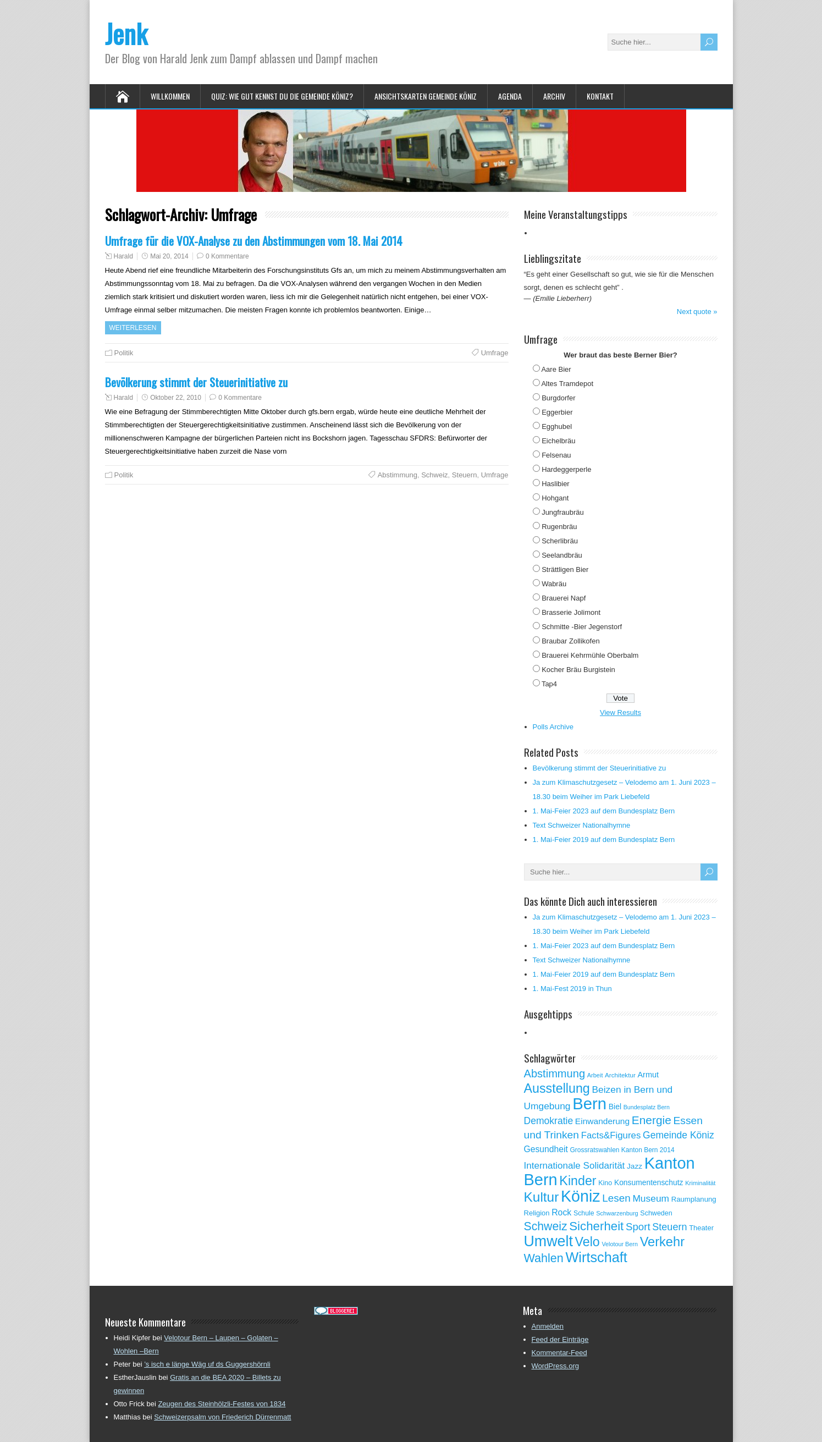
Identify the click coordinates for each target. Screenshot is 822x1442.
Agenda (510, 96)
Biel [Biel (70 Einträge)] (615, 1106)
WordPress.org (555, 1366)
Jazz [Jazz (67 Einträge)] (634, 1166)
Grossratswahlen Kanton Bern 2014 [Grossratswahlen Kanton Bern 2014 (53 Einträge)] (622, 1150)
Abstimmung (397, 475)
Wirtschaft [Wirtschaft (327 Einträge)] (596, 1257)
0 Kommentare (227, 256)
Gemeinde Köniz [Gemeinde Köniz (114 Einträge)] (678, 1135)
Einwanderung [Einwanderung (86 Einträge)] (602, 1121)
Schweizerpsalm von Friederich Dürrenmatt (222, 1417)
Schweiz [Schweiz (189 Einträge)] (545, 1226)
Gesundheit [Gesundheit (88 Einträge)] (546, 1149)
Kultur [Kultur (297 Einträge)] (541, 1197)
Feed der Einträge (560, 1339)
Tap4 (549, 684)
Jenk (126, 33)
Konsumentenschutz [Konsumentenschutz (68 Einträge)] (648, 1182)
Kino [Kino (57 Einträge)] (605, 1183)
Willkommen (170, 96)
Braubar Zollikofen (571, 641)
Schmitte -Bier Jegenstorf (582, 627)
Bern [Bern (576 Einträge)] (589, 1103)
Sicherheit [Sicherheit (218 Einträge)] (596, 1226)
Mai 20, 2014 (169, 256)
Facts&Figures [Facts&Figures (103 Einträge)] (611, 1135)
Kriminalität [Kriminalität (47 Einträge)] (700, 1183)
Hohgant (555, 498)
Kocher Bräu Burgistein (578, 669)
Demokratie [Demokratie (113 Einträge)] (548, 1120)
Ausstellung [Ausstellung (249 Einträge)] (557, 1088)
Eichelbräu (558, 441)
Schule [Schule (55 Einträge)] (583, 1213)
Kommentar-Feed (559, 1353)
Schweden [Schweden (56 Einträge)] (656, 1213)
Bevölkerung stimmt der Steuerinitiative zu (196, 381)
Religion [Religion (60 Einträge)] (537, 1213)
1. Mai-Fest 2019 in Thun (572, 988)
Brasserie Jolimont (571, 612)
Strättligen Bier (565, 569)
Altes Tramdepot (567, 383)
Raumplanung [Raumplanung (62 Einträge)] (693, 1199)
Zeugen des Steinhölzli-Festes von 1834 (221, 1404)
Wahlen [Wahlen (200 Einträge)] (544, 1258)
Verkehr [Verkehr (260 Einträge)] (662, 1242)
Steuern (464, 475)
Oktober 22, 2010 (175, 397)
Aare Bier (556, 369)
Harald (123, 256)
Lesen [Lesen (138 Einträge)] (616, 1198)
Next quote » (697, 311)
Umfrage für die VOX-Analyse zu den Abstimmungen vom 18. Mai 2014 (253, 240)
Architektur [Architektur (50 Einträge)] (620, 1074)
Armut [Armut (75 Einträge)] (648, 1074)
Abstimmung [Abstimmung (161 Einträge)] (555, 1073)
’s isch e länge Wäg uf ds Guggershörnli (207, 1364)
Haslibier (556, 484)
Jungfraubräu (563, 512)
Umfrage (495, 353)
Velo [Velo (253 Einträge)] (587, 1242)
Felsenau (556, 455)
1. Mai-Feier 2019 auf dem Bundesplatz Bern (604, 839)
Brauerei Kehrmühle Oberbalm (590, 655)
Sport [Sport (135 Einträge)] (638, 1226)
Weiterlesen (133, 328)
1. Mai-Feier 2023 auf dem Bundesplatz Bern (604, 811)
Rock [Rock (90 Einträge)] (561, 1212)
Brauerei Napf (564, 598)
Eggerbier (557, 412)
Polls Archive (553, 727)
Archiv (554, 96)
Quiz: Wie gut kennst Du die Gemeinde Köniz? (282, 96)
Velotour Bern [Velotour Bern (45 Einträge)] (620, 1244)
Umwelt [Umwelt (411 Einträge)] (548, 1241)
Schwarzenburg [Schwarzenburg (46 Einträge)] (617, 1213)
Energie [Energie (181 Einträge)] (651, 1120)
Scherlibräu (560, 541)
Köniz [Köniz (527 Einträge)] (580, 1196)
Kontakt (600, 96)
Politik (124, 353)
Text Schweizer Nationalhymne (582, 825)
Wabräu (554, 584)
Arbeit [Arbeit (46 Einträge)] (595, 1075)
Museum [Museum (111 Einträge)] (650, 1198)
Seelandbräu (562, 555)
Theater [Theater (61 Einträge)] (701, 1228)
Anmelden (548, 1326)
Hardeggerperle (566, 469)
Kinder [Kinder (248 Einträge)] (577, 1181)
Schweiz (434, 475)
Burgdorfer (558, 398)
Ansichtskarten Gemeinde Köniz (425, 96)
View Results (620, 712)
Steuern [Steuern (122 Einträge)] (669, 1226)
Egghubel (557, 426)
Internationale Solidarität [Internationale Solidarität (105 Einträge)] (574, 1165)
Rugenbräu (559, 526)
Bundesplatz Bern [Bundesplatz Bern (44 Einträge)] (647, 1107)
